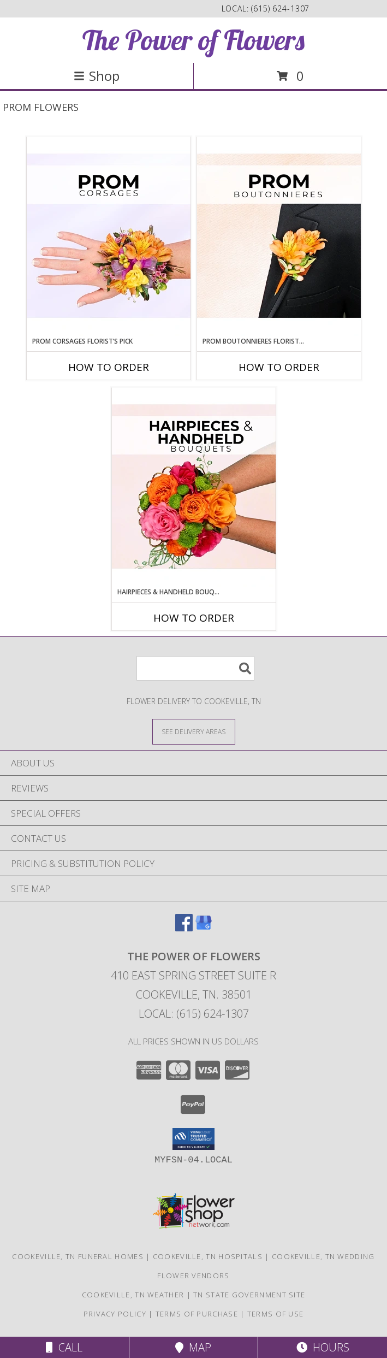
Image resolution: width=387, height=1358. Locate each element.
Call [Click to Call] (64, 1347)
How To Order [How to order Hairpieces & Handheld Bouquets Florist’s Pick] (193, 618)
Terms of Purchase (197, 1314)
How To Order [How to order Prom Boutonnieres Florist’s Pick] (279, 367)
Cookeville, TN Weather (133, 1295)
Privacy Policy (115, 1314)
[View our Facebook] (184, 928)
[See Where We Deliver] (193, 731)
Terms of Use (275, 1314)
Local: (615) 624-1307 (194, 1013)
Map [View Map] (193, 1347)
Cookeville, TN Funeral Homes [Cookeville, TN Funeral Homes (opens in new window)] (77, 1256)
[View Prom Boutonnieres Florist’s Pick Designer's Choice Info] (279, 236)
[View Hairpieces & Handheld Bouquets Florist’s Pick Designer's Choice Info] (194, 487)
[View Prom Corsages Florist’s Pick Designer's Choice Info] (108, 236)
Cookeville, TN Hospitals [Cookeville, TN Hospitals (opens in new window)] (208, 1256)
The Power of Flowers (193, 40)
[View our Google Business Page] (203, 928)
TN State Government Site (249, 1295)
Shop (97, 76)
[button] (193, 1139)
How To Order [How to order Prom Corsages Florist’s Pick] (108, 367)
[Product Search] (195, 668)
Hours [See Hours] (322, 1347)
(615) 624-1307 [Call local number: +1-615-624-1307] (280, 8)
